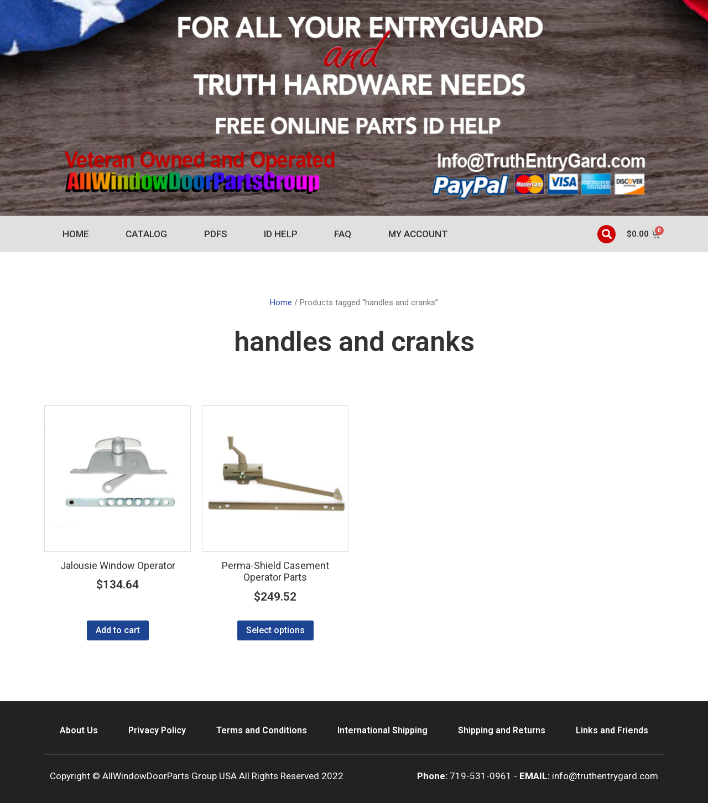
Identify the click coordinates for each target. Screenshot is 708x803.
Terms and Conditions (261, 730)
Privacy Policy (157, 730)
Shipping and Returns (501, 730)
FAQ (342, 233)
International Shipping (382, 730)
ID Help (281, 233)
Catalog (146, 233)
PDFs (215, 233)
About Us (79, 730)
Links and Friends (612, 730)
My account (418, 233)
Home (76, 233)
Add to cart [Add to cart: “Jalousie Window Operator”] (118, 630)
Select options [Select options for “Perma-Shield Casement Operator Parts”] (275, 630)
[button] (606, 234)
